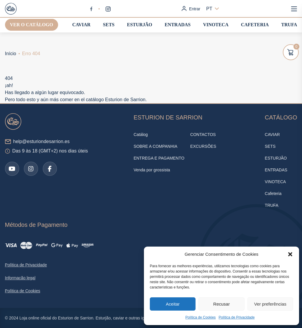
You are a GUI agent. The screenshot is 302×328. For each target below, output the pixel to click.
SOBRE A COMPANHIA (155, 146)
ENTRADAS (178, 24)
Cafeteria (255, 24)
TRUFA (289, 24)
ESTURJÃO (139, 24)
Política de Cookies (201, 317)
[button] (290, 254)
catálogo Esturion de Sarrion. (116, 99)
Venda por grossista (152, 170)
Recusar (221, 303)
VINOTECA (215, 24)
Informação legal (20, 277)
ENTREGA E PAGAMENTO (159, 158)
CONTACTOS (203, 134)
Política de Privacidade (237, 317)
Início (10, 53)
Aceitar (173, 303)
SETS (108, 24)
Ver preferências (270, 303)
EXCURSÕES (203, 146)
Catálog (141, 134)
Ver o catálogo (31, 24)
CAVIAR (81, 24)
